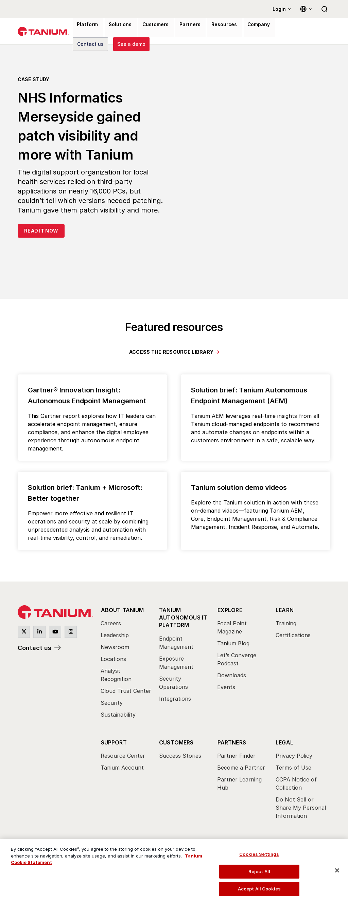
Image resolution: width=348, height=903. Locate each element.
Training (286, 623)
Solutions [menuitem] (113, 32)
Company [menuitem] (237, 32)
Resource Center (123, 755)
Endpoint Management (176, 640)
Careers (111, 623)
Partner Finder (236, 755)
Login (279, 9)
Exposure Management (176, 660)
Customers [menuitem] (145, 32)
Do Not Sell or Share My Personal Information (301, 806)
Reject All (259, 871)
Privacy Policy (294, 755)
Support (113, 741)
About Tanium (122, 609)
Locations (113, 659)
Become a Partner (241, 766)
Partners (231, 741)
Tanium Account (122, 766)
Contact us (34, 648)
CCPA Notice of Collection (296, 782)
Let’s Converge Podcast (236, 659)
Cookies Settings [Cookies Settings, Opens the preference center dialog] (259, 854)
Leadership (115, 635)
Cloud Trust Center (126, 690)
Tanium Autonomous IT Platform (183, 616)
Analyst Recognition (116, 674)
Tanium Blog (233, 643)
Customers (176, 741)
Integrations (175, 697)
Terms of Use (293, 766)
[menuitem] (126, 664)
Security (112, 702)
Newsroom (115, 647)
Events (226, 687)
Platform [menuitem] (84, 32)
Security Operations (173, 681)
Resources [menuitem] (206, 32)
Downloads (231, 675)
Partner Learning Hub (239, 782)
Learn (285, 609)
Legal (284, 741)
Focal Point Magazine (232, 627)
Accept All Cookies (259, 888)
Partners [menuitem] (176, 32)
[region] (174, 871)
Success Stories (180, 755)
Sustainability (118, 714)
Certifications (293, 635)
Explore (229, 609)
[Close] (337, 870)
